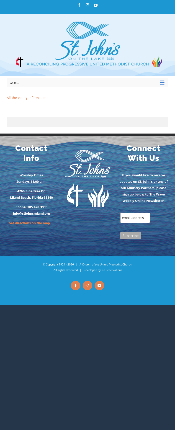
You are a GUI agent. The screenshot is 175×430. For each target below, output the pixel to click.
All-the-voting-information (26, 97)
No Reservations (111, 270)
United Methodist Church (115, 264)
